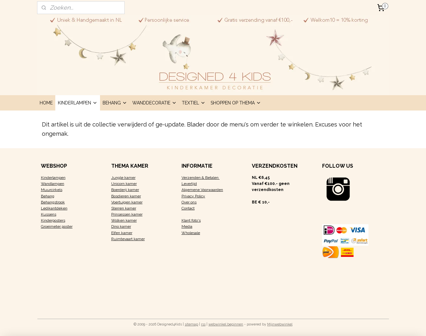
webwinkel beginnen (225, 324)
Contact (188, 208)
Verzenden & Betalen (201, 177)
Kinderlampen (53, 177)
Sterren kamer (123, 208)
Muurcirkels (51, 189)
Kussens (48, 214)
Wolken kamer (124, 220)
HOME (46, 102)
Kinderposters (53, 220)
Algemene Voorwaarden (202, 189)
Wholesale (191, 233)
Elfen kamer (121, 233)
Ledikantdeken (54, 208)
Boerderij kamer (125, 189)
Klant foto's (191, 220)
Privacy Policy (193, 196)
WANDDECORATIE (154, 102)
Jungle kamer (123, 177)
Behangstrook (53, 202)
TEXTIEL (193, 102)
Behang (47, 196)
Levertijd (189, 183)
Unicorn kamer (124, 183)
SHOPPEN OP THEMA (236, 102)
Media (187, 226)
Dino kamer (121, 226)
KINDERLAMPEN (77, 102)
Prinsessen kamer (127, 214)
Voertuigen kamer (127, 202)
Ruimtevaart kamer (128, 239)
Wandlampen (52, 183)
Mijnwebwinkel (279, 324)
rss (203, 324)
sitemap (191, 324)
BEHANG (115, 102)
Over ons (189, 202)
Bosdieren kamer (126, 196)
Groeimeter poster (57, 226)
